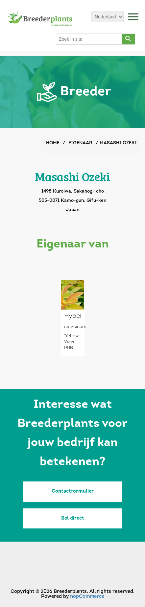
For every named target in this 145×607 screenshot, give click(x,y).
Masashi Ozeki (118, 143)
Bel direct (72, 518)
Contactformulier (73, 491)
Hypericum (72, 316)
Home (53, 143)
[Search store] (89, 39)
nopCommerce (87, 596)
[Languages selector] (107, 17)
